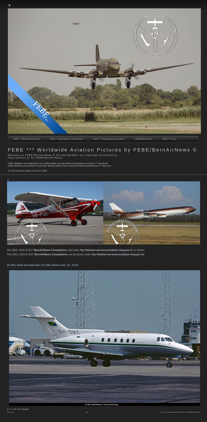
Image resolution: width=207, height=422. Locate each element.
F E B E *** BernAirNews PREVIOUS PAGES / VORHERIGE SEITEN (179, 412)
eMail (44, 170)
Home (87, 412)
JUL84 (19, 409)
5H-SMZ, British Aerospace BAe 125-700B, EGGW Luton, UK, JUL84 (42, 265)
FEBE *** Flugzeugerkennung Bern (109, 139)
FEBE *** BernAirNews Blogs (27, 139)
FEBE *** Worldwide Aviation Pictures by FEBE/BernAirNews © (102, 149)
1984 (14, 409)
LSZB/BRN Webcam (143, 139)
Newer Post (10, 412)
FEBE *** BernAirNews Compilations (66, 139)
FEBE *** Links (169, 139)
